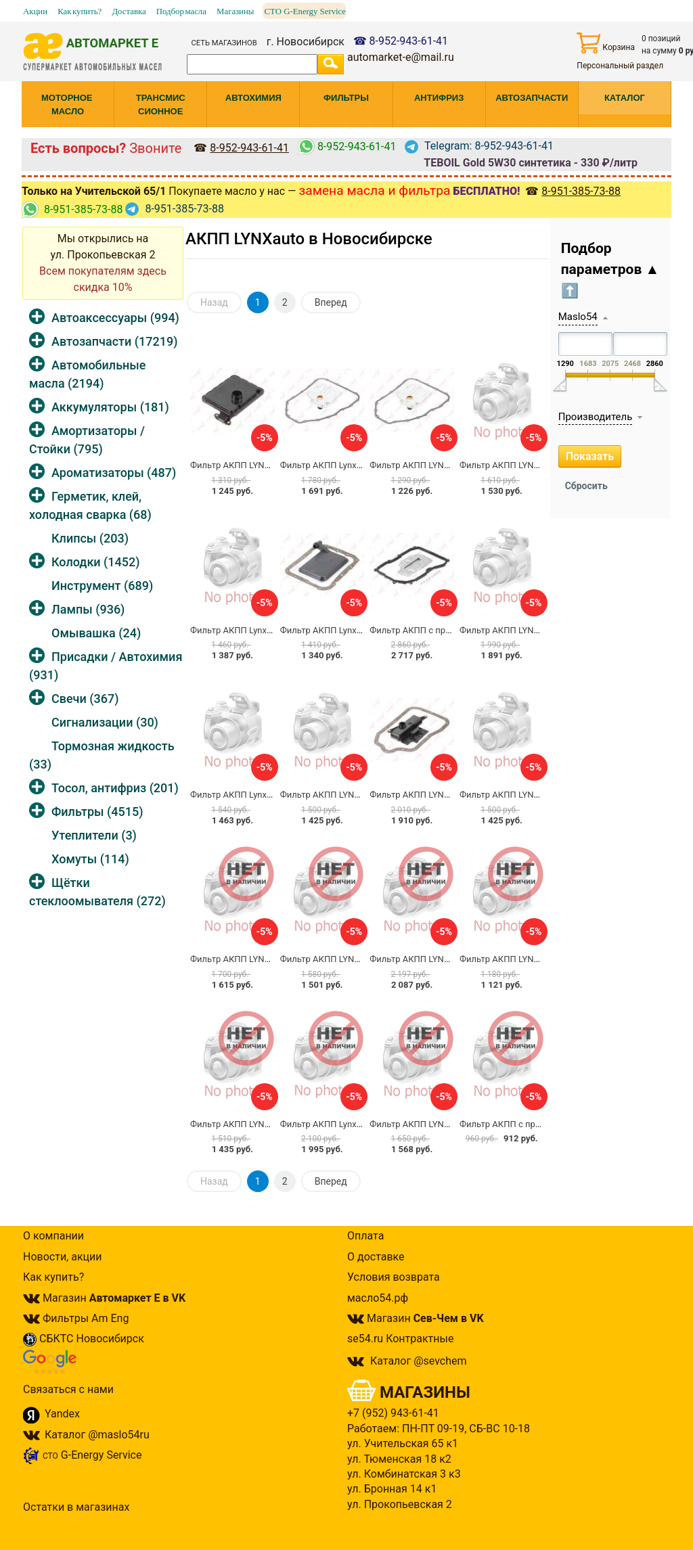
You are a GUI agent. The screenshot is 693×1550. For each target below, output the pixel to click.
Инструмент (102, 585)
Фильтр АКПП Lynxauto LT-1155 (343, 465)
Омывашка (96, 633)
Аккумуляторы (110, 407)
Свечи (84, 698)
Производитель (595, 417)
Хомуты (90, 859)
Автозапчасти (114, 341)
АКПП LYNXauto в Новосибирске (308, 238)
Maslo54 (578, 317)
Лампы (88, 609)
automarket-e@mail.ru (400, 57)
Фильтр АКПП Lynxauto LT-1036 (343, 1124)
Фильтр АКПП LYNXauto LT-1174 (434, 959)
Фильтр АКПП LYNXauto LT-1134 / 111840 (273, 1124)
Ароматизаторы (113, 472)
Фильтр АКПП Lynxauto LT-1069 (343, 630)
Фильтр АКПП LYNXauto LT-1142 (524, 795)
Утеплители (94, 835)
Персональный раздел (620, 65)
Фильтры (97, 811)
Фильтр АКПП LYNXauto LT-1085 (524, 465)
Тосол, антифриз (115, 788)
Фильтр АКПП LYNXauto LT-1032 (344, 795)
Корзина (606, 42)
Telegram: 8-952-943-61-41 (479, 145)
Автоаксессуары (115, 318)
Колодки (95, 562)
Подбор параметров (610, 269)
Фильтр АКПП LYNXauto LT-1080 (344, 959)
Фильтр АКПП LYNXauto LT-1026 (434, 1124)
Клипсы (90, 538)
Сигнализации (104, 722)
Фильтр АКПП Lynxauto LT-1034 (253, 630)
